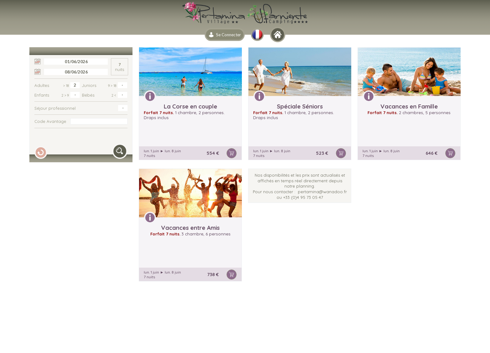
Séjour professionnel (55, 108)
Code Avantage (50, 121)
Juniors (99, 85)
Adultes (51, 85)
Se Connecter (228, 34)
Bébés (99, 95)
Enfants (51, 95)
